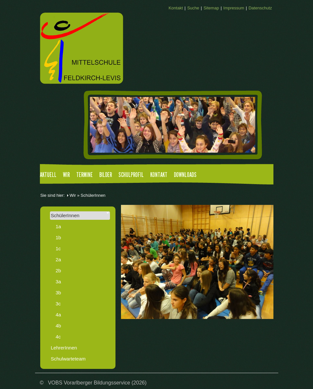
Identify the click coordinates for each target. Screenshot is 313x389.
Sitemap (211, 8)
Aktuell (48, 175)
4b (58, 325)
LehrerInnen (64, 347)
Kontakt (176, 8)
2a (58, 259)
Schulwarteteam (68, 358)
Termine (84, 175)
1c (58, 248)
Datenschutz (260, 8)
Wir (66, 175)
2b (58, 270)
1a (58, 226)
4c (58, 336)
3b (58, 292)
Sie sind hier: (52, 195)
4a (58, 314)
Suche (193, 8)
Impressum (233, 8)
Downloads (185, 175)
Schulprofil (131, 175)
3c (58, 303)
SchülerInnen (80, 215)
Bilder (105, 175)
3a (58, 281)
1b (58, 237)
